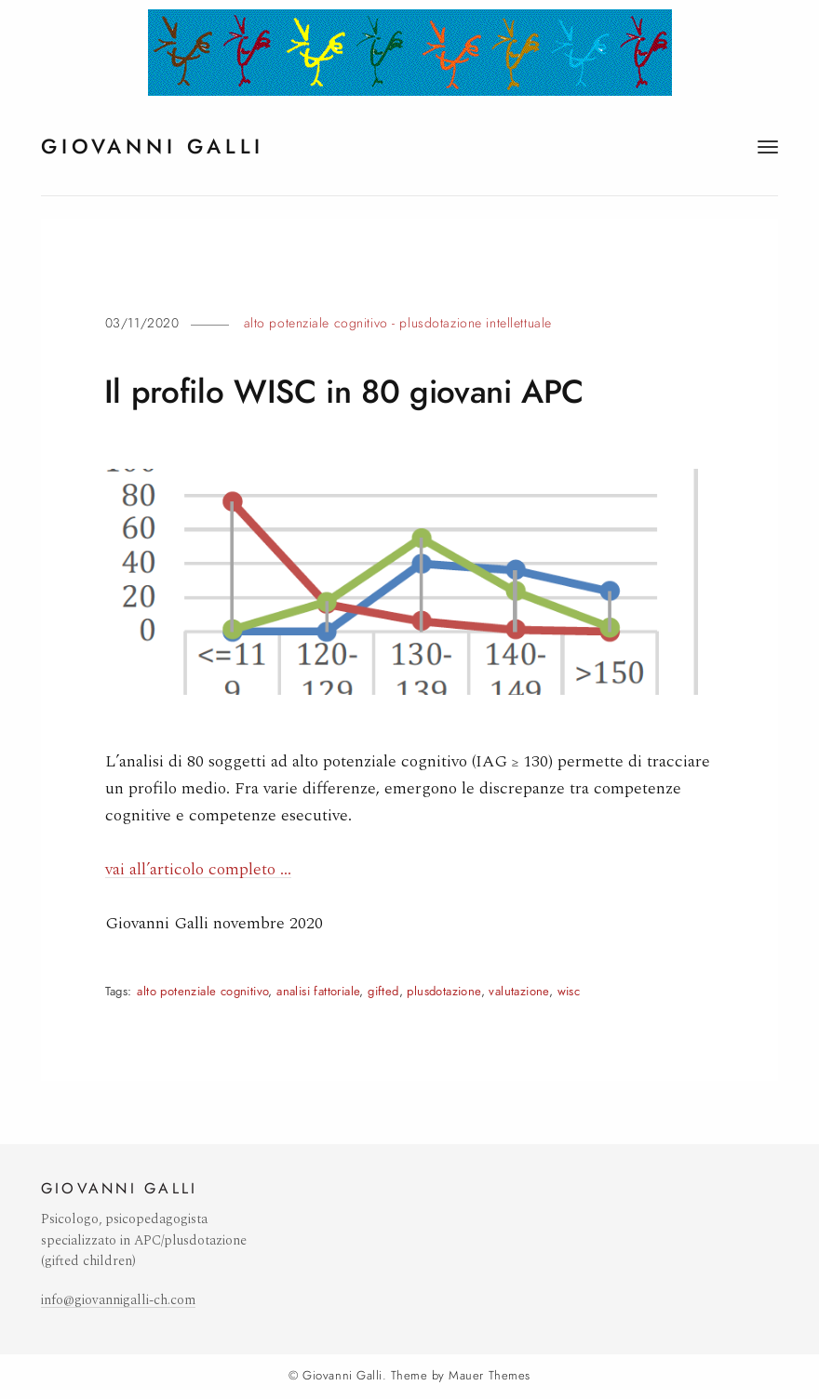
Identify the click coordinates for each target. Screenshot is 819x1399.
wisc (569, 991)
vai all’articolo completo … (198, 869)
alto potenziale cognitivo (202, 991)
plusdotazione (443, 991)
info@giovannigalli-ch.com (118, 1300)
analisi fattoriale (317, 991)
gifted (383, 991)
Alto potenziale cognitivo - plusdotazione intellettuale (398, 322)
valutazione (518, 991)
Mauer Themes (489, 1375)
